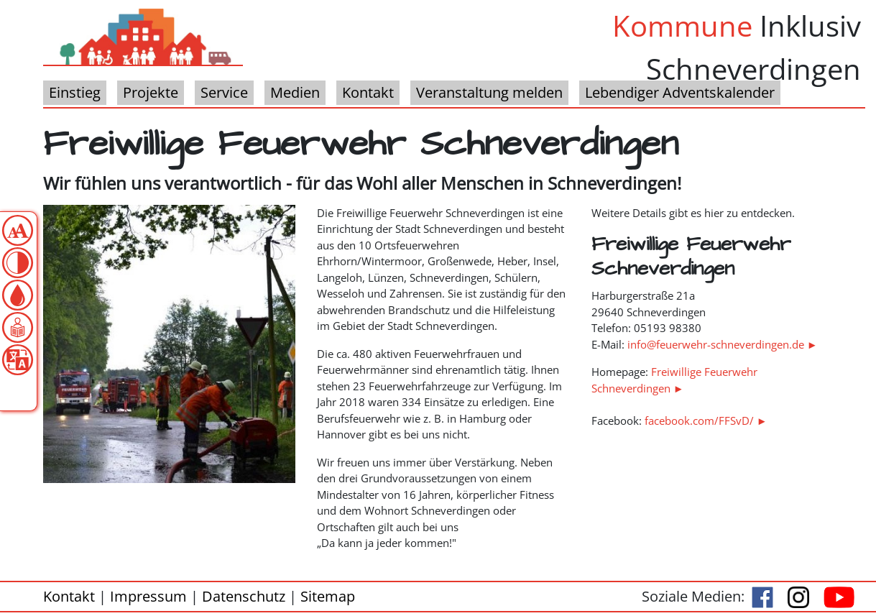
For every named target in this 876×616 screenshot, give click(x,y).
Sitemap (327, 596)
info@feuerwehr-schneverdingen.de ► (722, 344)
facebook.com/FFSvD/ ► (706, 420)
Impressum (148, 596)
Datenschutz (243, 596)
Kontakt (69, 596)
